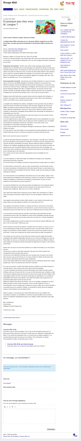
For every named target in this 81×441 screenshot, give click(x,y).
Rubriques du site (8, 9)
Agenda (16, 9)
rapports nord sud (65, 135)
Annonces (21, 9)
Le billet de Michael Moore (67, 37)
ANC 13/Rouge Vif (65, 105)
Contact (21, 436)
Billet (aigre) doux (22, 15)
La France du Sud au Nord (67, 93)
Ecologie (62, 132)
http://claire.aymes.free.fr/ (12, 317)
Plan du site (6, 436)
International (63, 90)
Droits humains (64, 129)
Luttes (62, 97)
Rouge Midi (10, 2)
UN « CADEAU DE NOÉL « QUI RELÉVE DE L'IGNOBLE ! (67, 31)
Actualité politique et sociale (68, 87)
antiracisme (63, 126)
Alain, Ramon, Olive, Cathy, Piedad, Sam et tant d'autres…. (68, 77)
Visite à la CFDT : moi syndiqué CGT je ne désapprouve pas (66, 60)
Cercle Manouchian (44, 9)
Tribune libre (63, 114)
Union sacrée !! (64, 50)
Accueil (5, 15)
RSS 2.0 (27, 436)
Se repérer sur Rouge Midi (67, 117)
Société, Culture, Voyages (67, 111)
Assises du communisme (32, 9)
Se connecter (7, 383)
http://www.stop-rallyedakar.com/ (17, 49)
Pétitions (62, 9)
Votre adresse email (9, 387)
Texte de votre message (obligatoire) (14, 400)
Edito (51, 9)
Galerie (56, 9)
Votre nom (6, 379)
